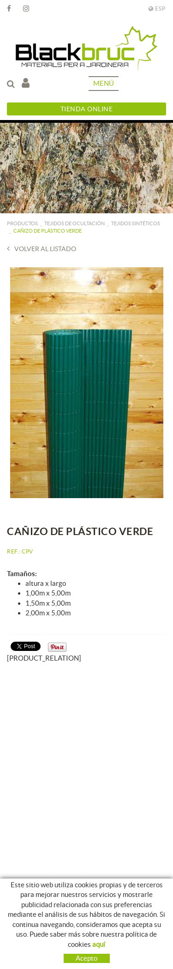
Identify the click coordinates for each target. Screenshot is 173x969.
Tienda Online (86, 109)
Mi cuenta (26, 82)
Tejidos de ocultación (74, 223)
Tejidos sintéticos (135, 223)
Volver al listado (41, 249)
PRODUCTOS (22, 223)
